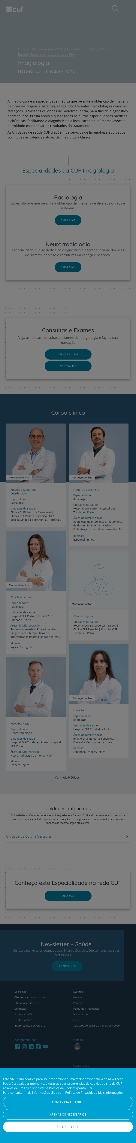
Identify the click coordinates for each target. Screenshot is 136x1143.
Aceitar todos (68, 1127)
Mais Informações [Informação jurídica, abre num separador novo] (110, 1093)
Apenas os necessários (68, 1114)
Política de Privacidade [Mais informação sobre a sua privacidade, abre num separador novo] (81, 1093)
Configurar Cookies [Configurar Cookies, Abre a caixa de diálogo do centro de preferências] (68, 1102)
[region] (68, 1105)
